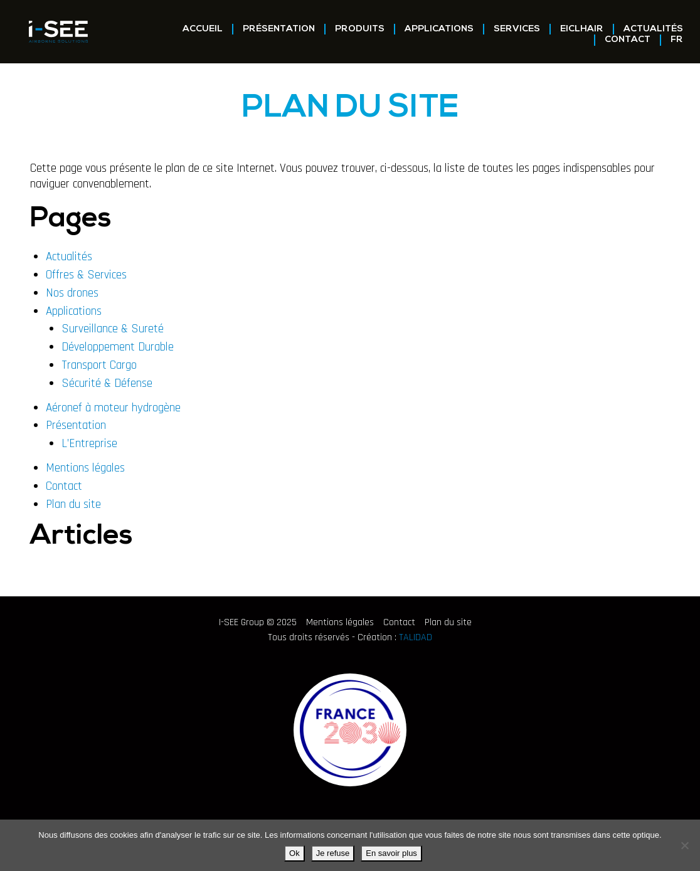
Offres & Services (86, 275)
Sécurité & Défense (106, 383)
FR (677, 40)
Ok (294, 853)
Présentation (279, 29)
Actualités (653, 29)
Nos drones (72, 293)
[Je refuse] (684, 845)
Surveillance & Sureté (112, 329)
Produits (359, 29)
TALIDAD (415, 637)
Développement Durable (117, 347)
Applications (439, 29)
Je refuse (332, 853)
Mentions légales (85, 468)
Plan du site (73, 504)
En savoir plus (391, 853)
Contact (627, 40)
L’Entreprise (89, 443)
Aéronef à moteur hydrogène (113, 408)
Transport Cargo (99, 365)
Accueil (203, 29)
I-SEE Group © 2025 (258, 622)
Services (517, 29)
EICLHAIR (581, 29)
